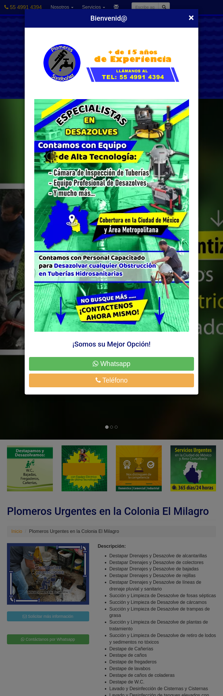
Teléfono (112, 380)
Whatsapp (111, 363)
